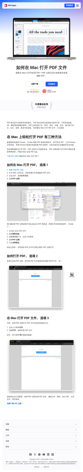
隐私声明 (46, 466)
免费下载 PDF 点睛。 (17, 170)
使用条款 (36, 466)
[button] (77, 5)
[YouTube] (43, 454)
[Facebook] (30, 454)
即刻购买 (69, 5)
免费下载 (34, 84)
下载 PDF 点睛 (12, 156)
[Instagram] (39, 454)
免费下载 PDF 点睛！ (15, 403)
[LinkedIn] (48, 454)
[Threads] (52, 454)
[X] (35, 454)
